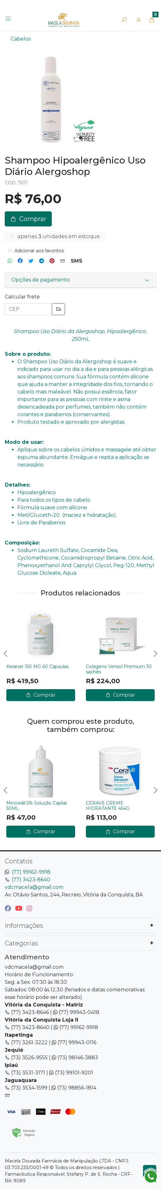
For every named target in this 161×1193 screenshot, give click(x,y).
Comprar (41, 695)
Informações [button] (24, 925)
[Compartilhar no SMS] (76, 261)
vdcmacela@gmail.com (34, 887)
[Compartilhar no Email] (62, 261)
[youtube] (19, 908)
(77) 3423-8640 (31, 880)
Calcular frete (22, 297)
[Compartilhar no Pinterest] (52, 261)
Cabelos (21, 39)
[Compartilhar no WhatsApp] (10, 261)
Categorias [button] (21, 943)
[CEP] (28, 309)
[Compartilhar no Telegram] (41, 261)
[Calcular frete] (58, 309)
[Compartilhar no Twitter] (31, 261)
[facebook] (9, 908)
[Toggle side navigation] (8, 19)
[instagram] (29, 908)
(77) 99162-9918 (31, 872)
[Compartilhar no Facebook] (20, 261)
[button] (139, 19)
